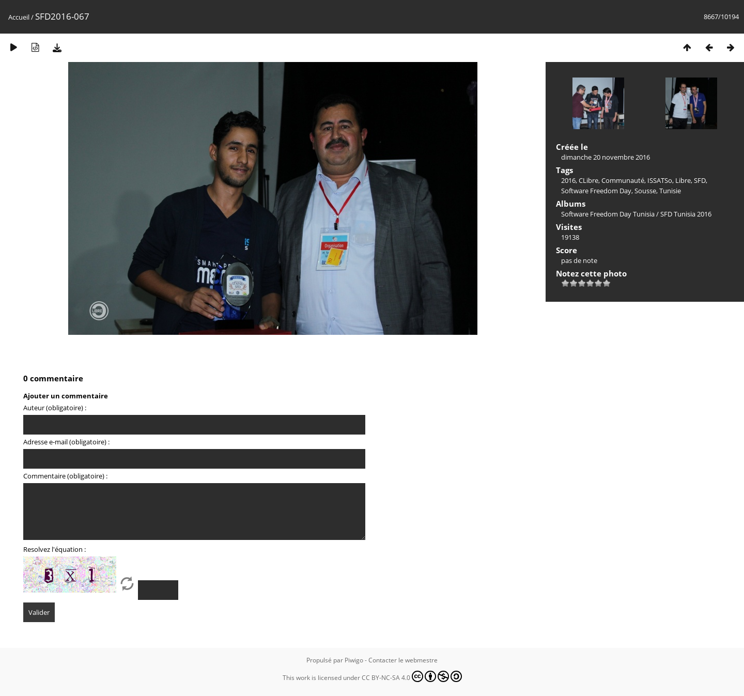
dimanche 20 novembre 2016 (605, 157)
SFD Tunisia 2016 (685, 214)
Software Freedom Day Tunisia (608, 214)
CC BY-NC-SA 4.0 (412, 676)
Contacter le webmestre (403, 660)
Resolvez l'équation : (54, 549)
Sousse (645, 190)
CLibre (588, 180)
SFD (700, 180)
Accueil (18, 17)
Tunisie (670, 190)
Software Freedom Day (596, 190)
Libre (683, 180)
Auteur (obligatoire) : (54, 407)
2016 (568, 180)
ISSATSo (659, 180)
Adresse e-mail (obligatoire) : (66, 441)
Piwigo (354, 660)
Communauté (622, 180)
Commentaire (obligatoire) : (65, 476)
